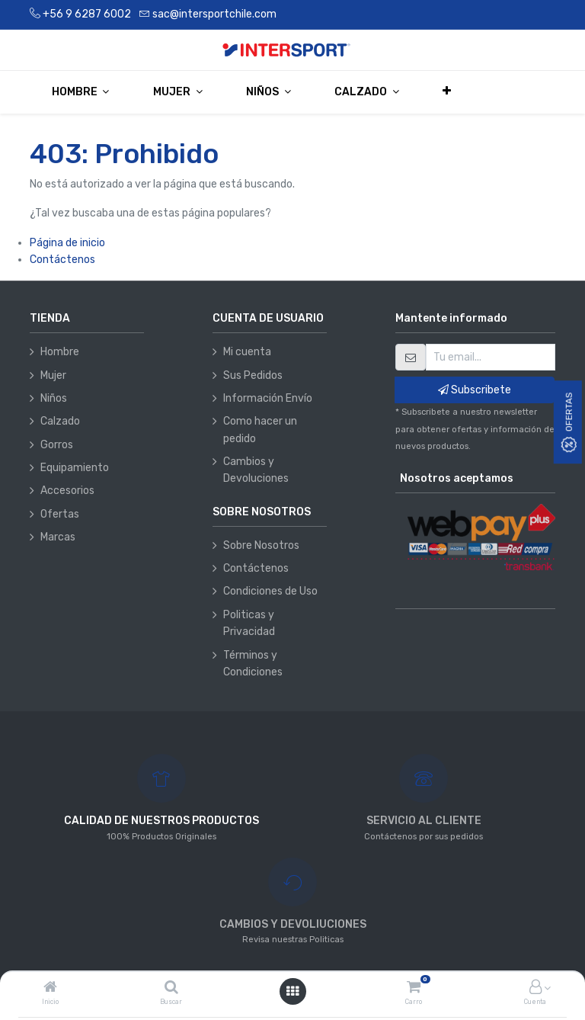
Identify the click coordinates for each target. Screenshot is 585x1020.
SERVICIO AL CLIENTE (423, 820)
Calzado (60, 421)
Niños (53, 398)
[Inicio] (50, 988)
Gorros (56, 444)
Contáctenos (62, 259)
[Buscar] (171, 988)
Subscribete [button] (474, 389)
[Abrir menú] (292, 991)
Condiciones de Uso (270, 591)
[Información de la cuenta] (535, 988)
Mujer (53, 375)
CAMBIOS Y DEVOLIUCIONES (292, 924)
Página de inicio (67, 242)
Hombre (59, 351)
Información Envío (267, 398)
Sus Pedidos (253, 375)
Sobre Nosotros (261, 545)
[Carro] (413, 988)
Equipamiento (74, 467)
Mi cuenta (247, 351)
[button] (447, 91)
